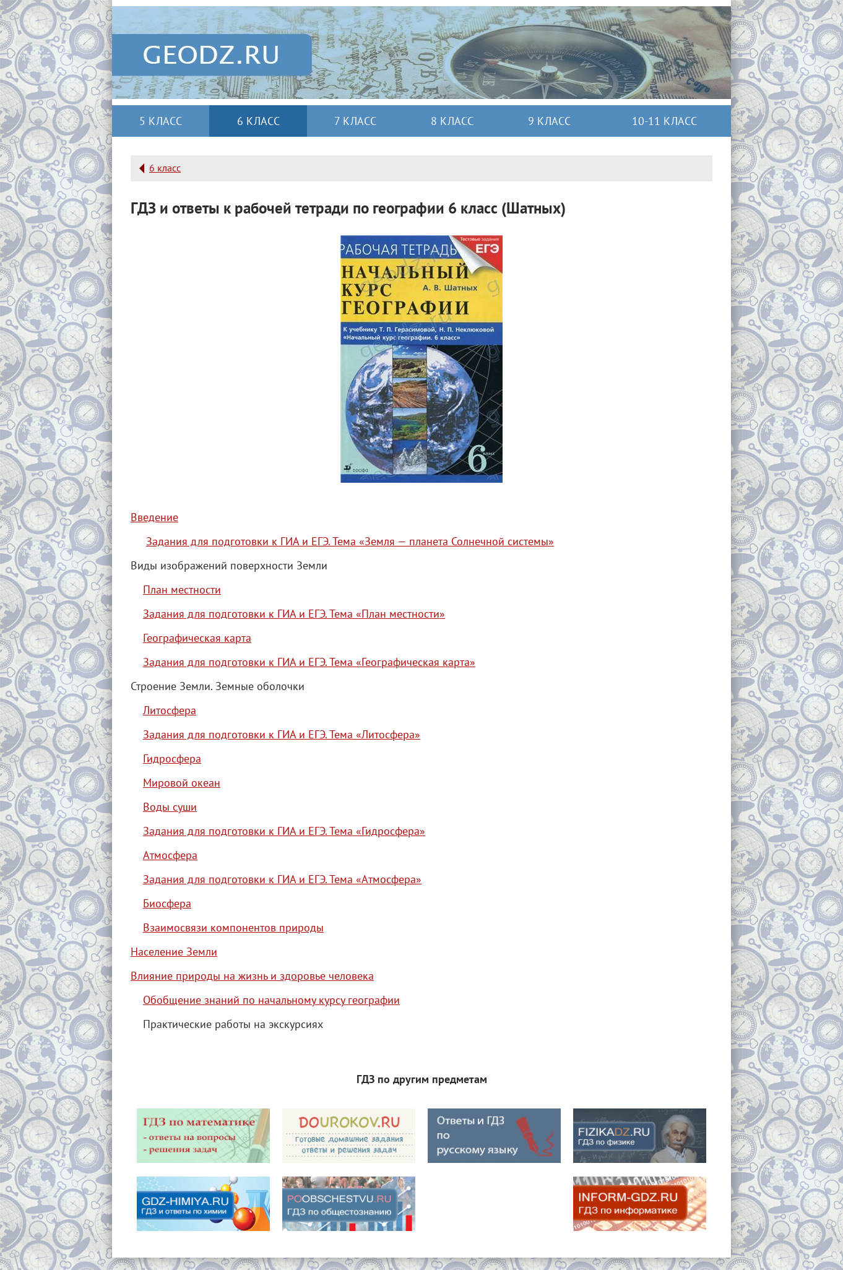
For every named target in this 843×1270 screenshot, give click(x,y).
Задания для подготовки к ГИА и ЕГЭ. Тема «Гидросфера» (284, 831)
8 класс (452, 121)
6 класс (258, 121)
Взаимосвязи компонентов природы (233, 927)
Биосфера (167, 903)
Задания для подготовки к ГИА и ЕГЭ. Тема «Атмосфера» (282, 879)
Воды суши (170, 807)
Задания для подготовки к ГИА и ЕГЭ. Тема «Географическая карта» (309, 662)
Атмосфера (170, 855)
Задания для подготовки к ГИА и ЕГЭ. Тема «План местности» (294, 614)
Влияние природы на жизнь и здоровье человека (252, 976)
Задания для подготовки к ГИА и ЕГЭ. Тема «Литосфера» (281, 734)
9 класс (549, 121)
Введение (154, 517)
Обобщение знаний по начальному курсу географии (271, 1000)
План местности (182, 589)
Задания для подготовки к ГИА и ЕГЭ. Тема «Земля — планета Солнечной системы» (350, 541)
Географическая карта (197, 638)
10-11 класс (664, 121)
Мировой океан (181, 782)
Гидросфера (172, 758)
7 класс (355, 121)
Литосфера (169, 710)
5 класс (160, 121)
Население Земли (174, 951)
